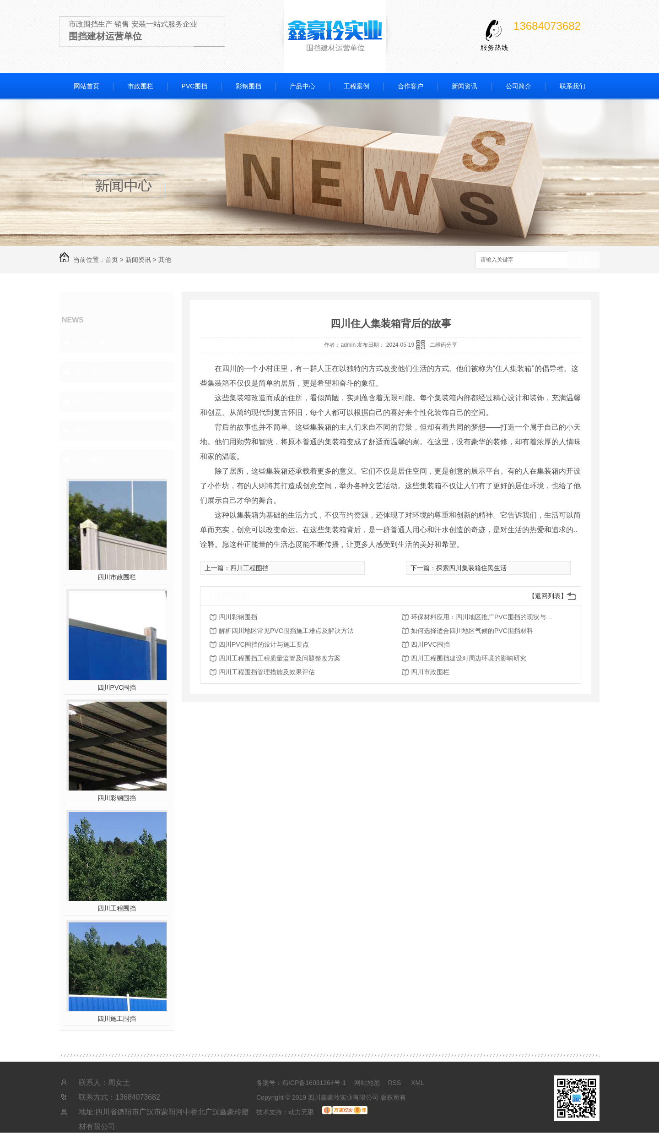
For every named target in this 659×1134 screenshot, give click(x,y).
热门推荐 (89, 459)
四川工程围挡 (116, 908)
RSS (395, 1082)
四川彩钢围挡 (116, 797)
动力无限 (301, 1112)
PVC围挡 (195, 86)
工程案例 (356, 86)
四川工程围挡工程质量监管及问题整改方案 (279, 658)
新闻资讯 (464, 86)
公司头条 (89, 342)
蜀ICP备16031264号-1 (314, 1082)
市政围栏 (140, 86)
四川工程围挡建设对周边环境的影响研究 (468, 658)
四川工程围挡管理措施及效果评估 (267, 672)
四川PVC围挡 (116, 687)
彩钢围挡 (248, 86)
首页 (111, 259)
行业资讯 (89, 371)
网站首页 (86, 86)
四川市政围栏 (116, 577)
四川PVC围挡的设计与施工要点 (264, 644)
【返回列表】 (548, 596)
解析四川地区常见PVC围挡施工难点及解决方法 (286, 630)
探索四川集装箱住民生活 (471, 568)
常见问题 (89, 401)
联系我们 (572, 86)
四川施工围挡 (116, 1018)
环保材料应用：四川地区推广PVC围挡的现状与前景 (484, 617)
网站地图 (367, 1082)
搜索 (583, 260)
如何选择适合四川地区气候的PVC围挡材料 (472, 630)
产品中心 (302, 86)
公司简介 (518, 86)
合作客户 (410, 86)
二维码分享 (443, 345)
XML (417, 1082)
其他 (164, 259)
